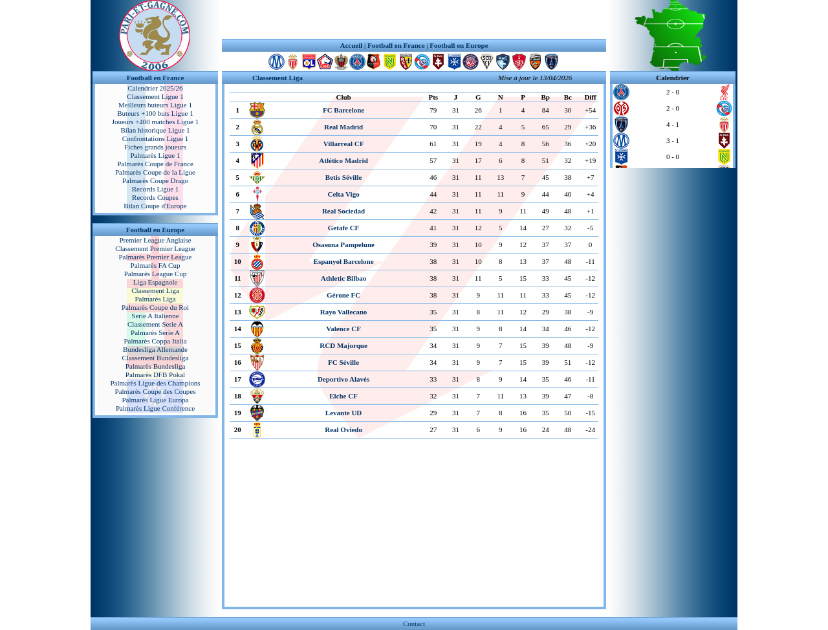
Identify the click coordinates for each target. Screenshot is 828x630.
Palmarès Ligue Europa (155, 400)
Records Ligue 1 (155, 189)
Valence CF (343, 328)
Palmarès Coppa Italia (155, 341)
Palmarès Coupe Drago (155, 180)
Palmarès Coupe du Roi (155, 307)
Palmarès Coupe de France (155, 164)
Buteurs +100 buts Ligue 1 (155, 113)
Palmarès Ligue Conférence (155, 408)
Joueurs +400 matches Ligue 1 (155, 121)
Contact (414, 623)
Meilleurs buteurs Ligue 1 (155, 105)
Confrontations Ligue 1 (155, 138)
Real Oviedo (343, 429)
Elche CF (343, 396)
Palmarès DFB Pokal (155, 374)
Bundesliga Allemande (155, 349)
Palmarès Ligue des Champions (155, 383)
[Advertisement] (414, 19)
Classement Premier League (155, 248)
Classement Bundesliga (155, 358)
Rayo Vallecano (343, 312)
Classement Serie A (155, 324)
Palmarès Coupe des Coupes (155, 391)
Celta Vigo (343, 194)
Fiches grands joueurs (155, 147)
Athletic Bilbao (344, 278)
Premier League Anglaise (155, 240)
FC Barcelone (343, 110)
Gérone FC (343, 295)
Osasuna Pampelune (343, 244)
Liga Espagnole (155, 282)
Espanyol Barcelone (344, 261)
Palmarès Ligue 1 (155, 155)
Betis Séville (343, 177)
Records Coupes (155, 197)
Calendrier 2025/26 (154, 88)
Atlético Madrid (343, 160)
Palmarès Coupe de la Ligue (155, 172)
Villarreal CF (343, 143)
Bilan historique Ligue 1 (155, 130)
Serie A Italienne (155, 316)
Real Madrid (343, 127)
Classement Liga (155, 290)
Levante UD (343, 413)
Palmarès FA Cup (155, 265)
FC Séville (343, 362)
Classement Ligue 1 (155, 96)
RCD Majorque (343, 345)
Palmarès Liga (155, 299)
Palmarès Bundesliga (155, 366)
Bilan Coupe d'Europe (155, 206)
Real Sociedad (343, 211)
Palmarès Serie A (155, 332)
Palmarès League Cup (155, 273)
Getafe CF (344, 228)
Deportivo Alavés (343, 379)
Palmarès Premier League (154, 257)
